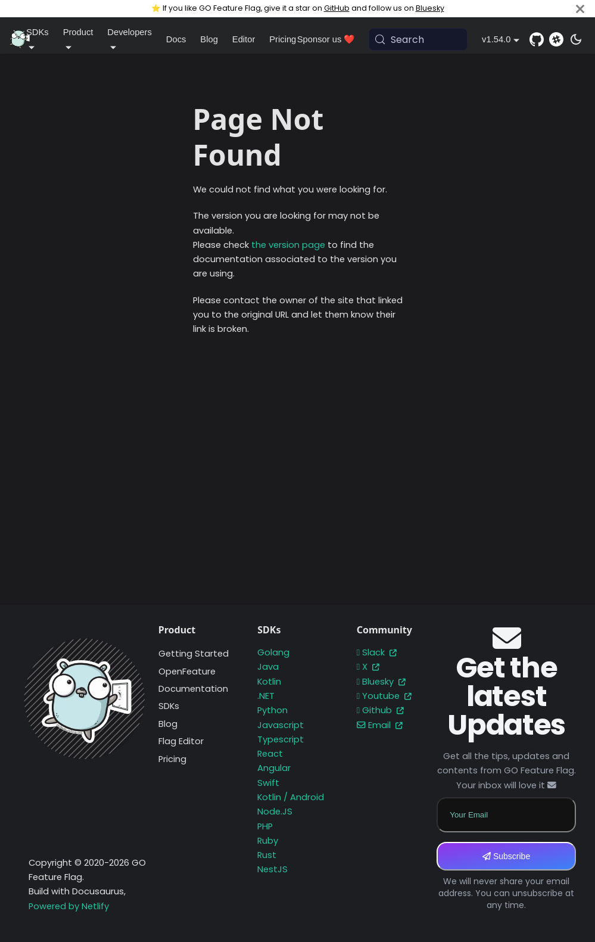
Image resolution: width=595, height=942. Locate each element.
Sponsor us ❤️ (326, 39)
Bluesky (430, 8)
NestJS (272, 869)
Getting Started (193, 654)
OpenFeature (187, 671)
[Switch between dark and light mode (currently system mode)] (575, 39)
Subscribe (506, 856)
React (270, 754)
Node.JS (274, 811)
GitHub (337, 8)
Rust (266, 855)
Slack (377, 652)
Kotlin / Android (290, 797)
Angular (274, 768)
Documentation (193, 689)
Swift (268, 783)
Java (268, 667)
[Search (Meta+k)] (418, 39)
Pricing (282, 39)
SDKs (168, 706)
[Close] (580, 8)
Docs (176, 39)
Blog (208, 39)
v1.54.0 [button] (496, 39)
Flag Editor (181, 741)
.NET (266, 696)
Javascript (280, 725)
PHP (265, 826)
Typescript (280, 739)
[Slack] (556, 39)
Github (380, 710)
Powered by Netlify (69, 906)
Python (272, 710)
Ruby (267, 841)
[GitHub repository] (537, 39)
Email (380, 725)
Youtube (384, 696)
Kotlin (269, 682)
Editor (243, 39)
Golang (273, 652)
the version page (288, 245)
